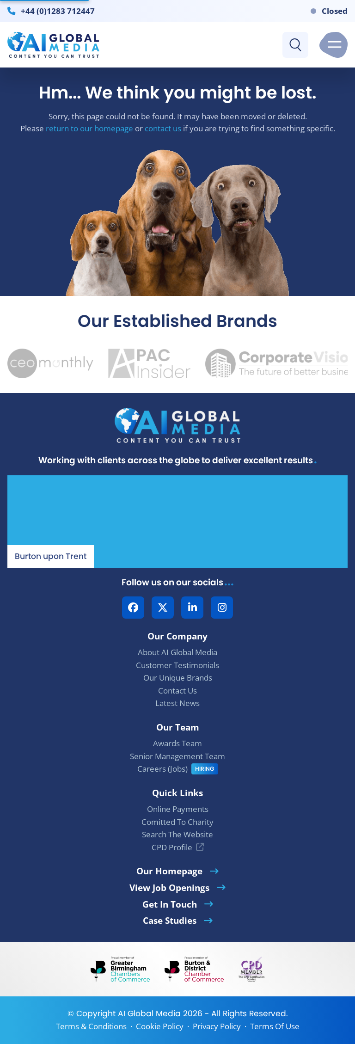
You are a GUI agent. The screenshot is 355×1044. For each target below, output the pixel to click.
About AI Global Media (177, 652)
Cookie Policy (160, 1026)
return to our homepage (89, 128)
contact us (163, 128)
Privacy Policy (217, 1026)
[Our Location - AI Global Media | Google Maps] (177, 521)
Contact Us (177, 690)
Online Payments (177, 809)
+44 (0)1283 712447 (58, 10)
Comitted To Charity (177, 822)
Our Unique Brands (177, 677)
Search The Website (177, 834)
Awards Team (177, 743)
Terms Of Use (275, 1026)
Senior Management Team (177, 756)
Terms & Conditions (91, 1026)
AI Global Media (149, 1013)
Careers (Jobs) (162, 768)
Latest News (177, 703)
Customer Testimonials (177, 665)
